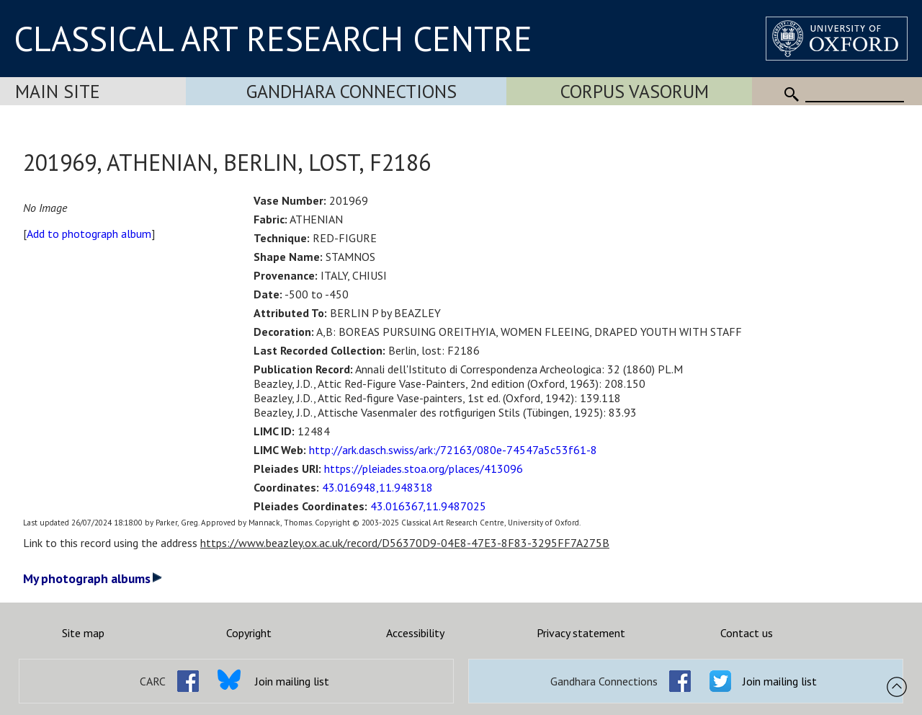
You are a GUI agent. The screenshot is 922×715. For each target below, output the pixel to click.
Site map (83, 633)
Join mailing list (292, 681)
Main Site (57, 91)
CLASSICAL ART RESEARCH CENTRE (273, 38)
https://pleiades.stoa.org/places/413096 (423, 468)
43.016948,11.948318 (377, 487)
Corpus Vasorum (634, 91)
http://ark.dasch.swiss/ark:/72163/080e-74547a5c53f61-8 (453, 450)
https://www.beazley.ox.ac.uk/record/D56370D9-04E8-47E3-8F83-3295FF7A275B (404, 543)
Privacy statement (581, 633)
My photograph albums (92, 578)
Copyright (249, 633)
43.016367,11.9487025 (428, 506)
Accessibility (415, 633)
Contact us (746, 633)
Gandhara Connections (351, 91)
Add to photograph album (89, 233)
